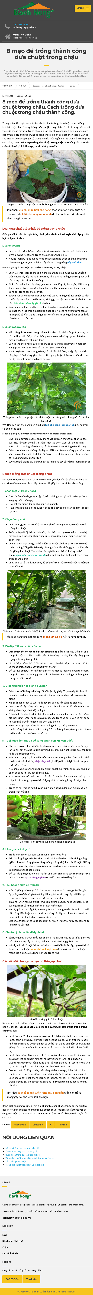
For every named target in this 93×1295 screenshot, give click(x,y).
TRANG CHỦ (7, 86)
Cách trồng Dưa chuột (16, 1161)
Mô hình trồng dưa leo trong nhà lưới (22, 1148)
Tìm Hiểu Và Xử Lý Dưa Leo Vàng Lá (21, 1151)
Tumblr (62, 1124)
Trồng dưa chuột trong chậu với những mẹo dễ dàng (30, 1158)
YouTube (31, 1279)
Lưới (4, 1234)
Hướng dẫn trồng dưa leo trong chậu (23, 1154)
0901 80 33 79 (21, 24)
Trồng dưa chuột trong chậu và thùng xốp (25, 1164)
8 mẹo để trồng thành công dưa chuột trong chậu (54, 86)
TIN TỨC (22, 86)
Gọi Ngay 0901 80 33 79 (16, 1218)
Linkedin (38, 1124)
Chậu (5, 1247)
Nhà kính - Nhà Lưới (12, 1241)
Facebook (20, 1124)
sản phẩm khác (10, 1253)
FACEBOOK (12, 1279)
